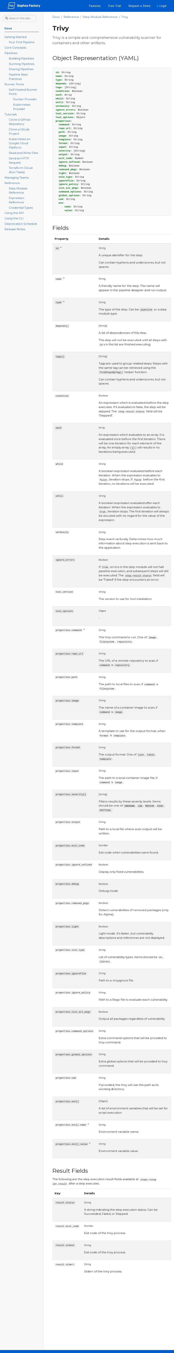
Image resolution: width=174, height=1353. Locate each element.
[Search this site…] (20, 18)
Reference (71, 17)
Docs (56, 17)
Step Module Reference (100, 17)
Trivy (124, 17)
